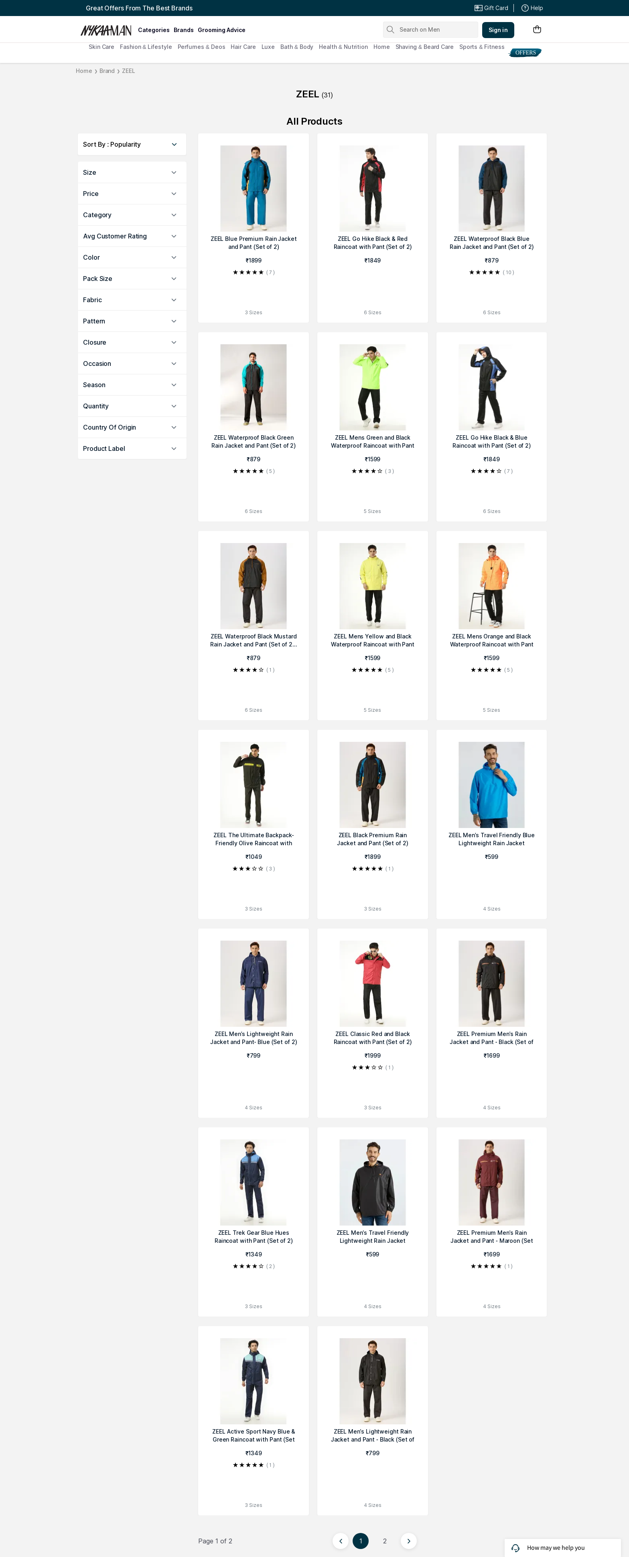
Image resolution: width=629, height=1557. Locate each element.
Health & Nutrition (343, 46)
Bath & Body (296, 46)
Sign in (498, 29)
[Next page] (409, 1541)
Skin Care (101, 46)
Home (381, 46)
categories (154, 29)
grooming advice (222, 29)
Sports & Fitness (482, 46)
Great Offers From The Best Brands (139, 8)
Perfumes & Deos (201, 46)
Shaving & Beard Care (425, 46)
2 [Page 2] (385, 1541)
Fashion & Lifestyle (146, 46)
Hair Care (243, 46)
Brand (107, 70)
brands (184, 29)
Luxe (268, 46)
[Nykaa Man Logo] (108, 28)
